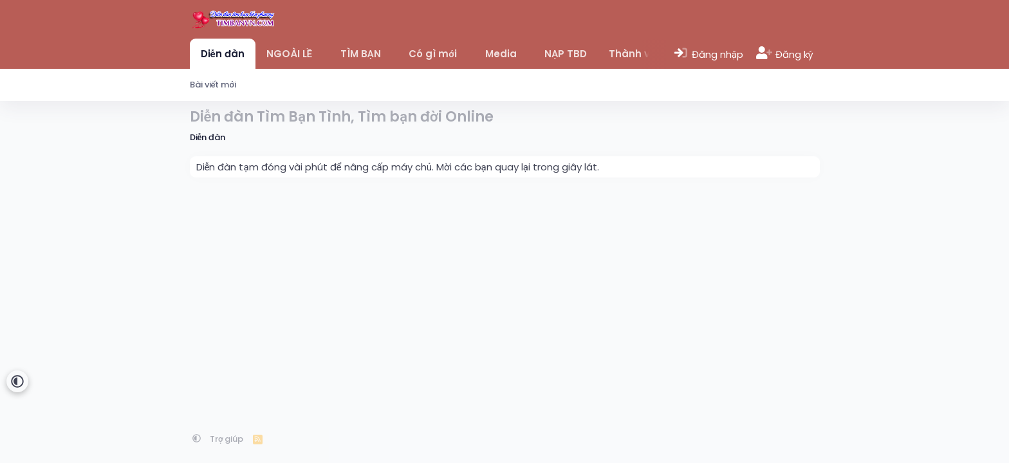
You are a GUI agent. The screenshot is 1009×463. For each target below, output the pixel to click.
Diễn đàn (223, 53)
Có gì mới (433, 53)
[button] (321, 54)
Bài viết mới (213, 84)
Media (501, 53)
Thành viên (637, 53)
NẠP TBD (565, 53)
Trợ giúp (227, 439)
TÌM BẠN (360, 53)
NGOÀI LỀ (289, 53)
